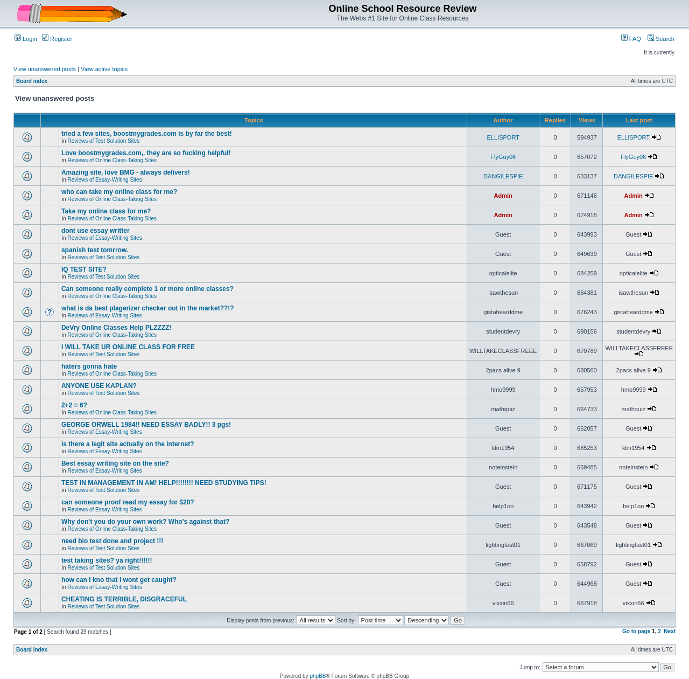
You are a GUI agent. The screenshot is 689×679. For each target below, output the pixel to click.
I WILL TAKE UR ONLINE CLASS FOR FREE (128, 347)
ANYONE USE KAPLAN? (99, 386)
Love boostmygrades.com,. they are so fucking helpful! (146, 153)
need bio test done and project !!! (112, 541)
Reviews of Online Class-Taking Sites (112, 160)
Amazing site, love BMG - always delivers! (125, 172)
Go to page (636, 631)
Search (661, 39)
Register (57, 39)
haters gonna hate (89, 366)
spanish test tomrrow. (94, 250)
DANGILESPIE (503, 176)
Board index (31, 81)
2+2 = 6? (74, 405)
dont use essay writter (95, 230)
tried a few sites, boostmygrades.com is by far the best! (146, 133)
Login (26, 39)
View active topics (104, 69)
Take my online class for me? (106, 211)
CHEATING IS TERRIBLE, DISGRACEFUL (124, 599)
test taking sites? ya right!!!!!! (106, 560)
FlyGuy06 (503, 157)
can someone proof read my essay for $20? (127, 502)
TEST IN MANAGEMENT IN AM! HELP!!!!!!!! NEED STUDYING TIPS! (163, 483)
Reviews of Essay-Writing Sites (104, 180)
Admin (503, 195)
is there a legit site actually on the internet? (127, 444)
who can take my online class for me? (119, 192)
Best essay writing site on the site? (115, 463)
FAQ (631, 39)
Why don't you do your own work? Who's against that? (145, 521)
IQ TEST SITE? (84, 269)
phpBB (318, 676)
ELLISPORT (503, 137)
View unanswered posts (44, 69)
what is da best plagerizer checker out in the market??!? (147, 308)
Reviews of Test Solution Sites (103, 141)
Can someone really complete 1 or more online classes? (147, 289)
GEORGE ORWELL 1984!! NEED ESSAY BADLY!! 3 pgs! (146, 424)
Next (670, 631)
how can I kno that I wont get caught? (119, 580)
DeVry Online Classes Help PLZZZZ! (116, 327)
